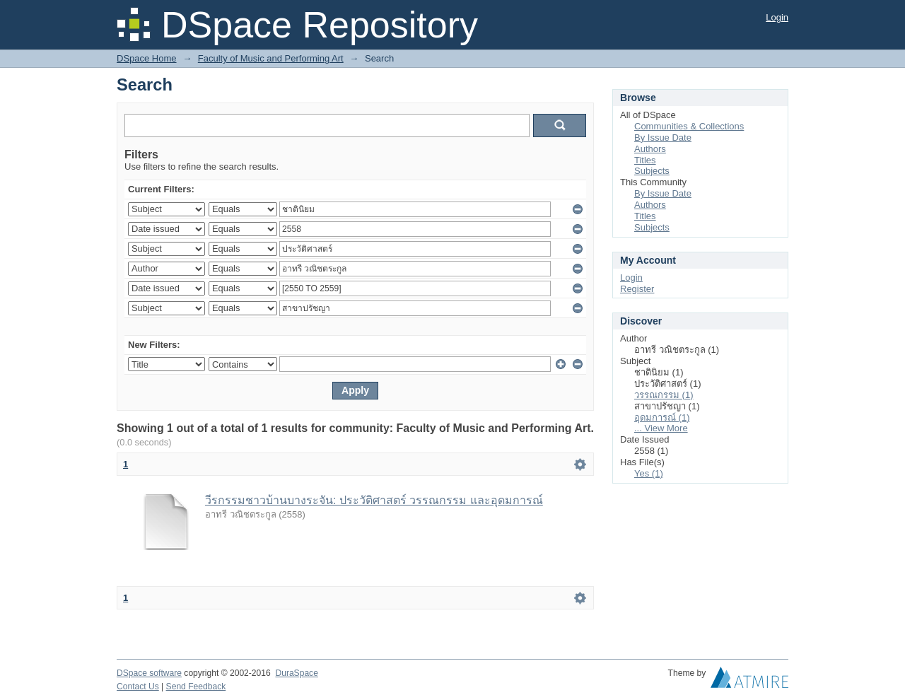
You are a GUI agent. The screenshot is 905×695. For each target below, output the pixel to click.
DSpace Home (147, 58)
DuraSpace (296, 673)
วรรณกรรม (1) (664, 395)
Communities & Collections (689, 126)
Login (777, 17)
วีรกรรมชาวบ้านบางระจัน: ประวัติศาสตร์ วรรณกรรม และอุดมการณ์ (374, 500)
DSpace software (149, 673)
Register (637, 289)
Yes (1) (648, 473)
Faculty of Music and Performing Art (271, 58)
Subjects (652, 170)
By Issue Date (662, 137)
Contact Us (138, 686)
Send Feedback (196, 686)
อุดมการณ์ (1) (662, 417)
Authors (650, 149)
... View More (661, 428)
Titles (645, 160)
